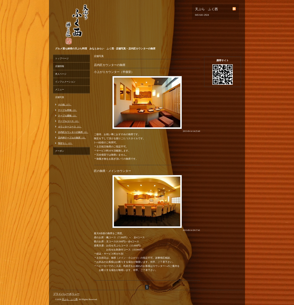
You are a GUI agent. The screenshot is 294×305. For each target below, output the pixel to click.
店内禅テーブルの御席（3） (72, 137)
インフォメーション (65, 81)
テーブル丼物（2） (67, 110)
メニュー (59, 89)
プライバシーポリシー (66, 293)
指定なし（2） (65, 143)
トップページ (62, 58)
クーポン (59, 151)
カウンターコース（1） (70, 126)
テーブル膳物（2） (67, 115)
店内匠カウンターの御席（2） (73, 132)
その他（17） (64, 104)
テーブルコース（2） (68, 121)
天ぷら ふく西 (70, 299)
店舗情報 (59, 66)
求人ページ (60, 74)
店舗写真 (59, 97)
